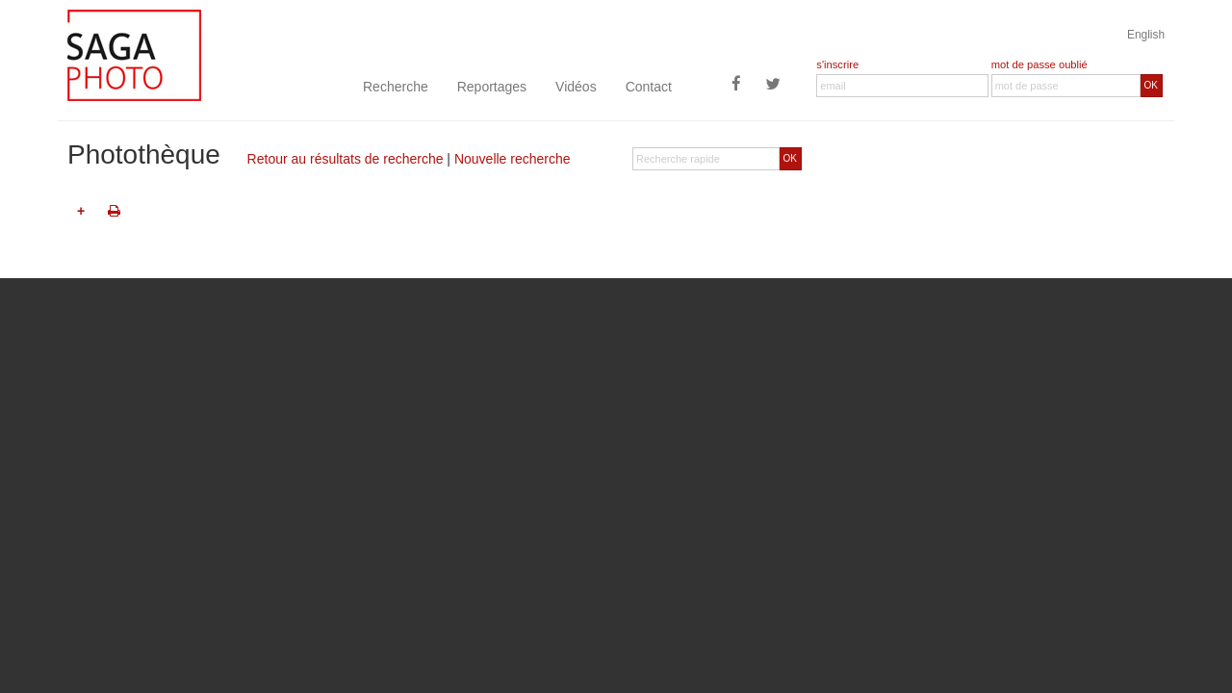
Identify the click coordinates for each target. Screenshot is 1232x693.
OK (1151, 85)
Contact (649, 86)
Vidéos (576, 86)
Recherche (395, 86)
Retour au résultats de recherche (345, 159)
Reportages (491, 86)
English (1146, 34)
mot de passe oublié (1039, 64)
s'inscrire (837, 64)
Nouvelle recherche (512, 159)
